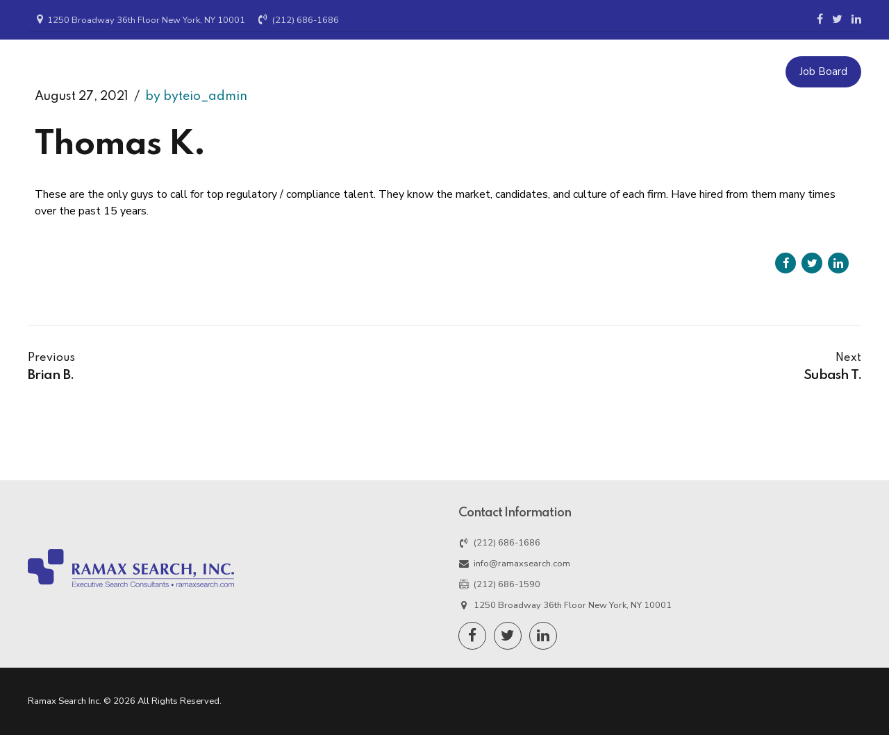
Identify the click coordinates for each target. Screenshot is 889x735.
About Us (591, 71)
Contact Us (745, 71)
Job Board (823, 71)
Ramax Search (102, 78)
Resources (666, 71)
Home (366, 71)
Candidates (514, 71)
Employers (433, 71)
